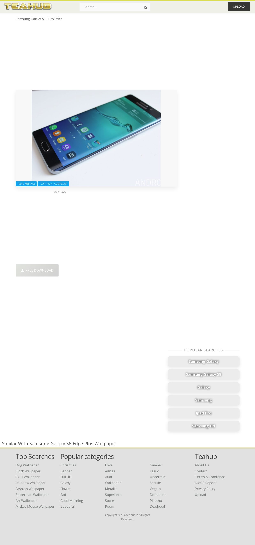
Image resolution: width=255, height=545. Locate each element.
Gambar (156, 465)
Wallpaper (113, 483)
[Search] (146, 8)
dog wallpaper (27, 465)
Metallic (111, 488)
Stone (109, 500)
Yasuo (154, 471)
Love (108, 465)
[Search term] (114, 6)
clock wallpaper (28, 471)
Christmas (68, 465)
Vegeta (155, 488)
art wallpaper (26, 500)
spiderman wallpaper (32, 494)
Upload (239, 6)
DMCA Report (205, 483)
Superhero (113, 494)
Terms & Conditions (210, 477)
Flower (65, 488)
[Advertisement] (96, 57)
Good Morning (71, 500)
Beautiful (67, 506)
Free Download (37, 270)
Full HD (66, 477)
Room (109, 506)
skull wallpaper (28, 477)
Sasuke (155, 483)
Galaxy (65, 483)
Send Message (26, 183)
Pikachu (156, 500)
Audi (108, 477)
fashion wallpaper (30, 488)
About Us (202, 465)
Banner (66, 471)
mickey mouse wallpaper (35, 506)
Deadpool (157, 506)
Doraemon (158, 494)
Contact (201, 471)
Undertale (157, 477)
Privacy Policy (205, 488)
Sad (63, 494)
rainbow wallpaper (31, 483)
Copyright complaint (53, 183)
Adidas (110, 471)
